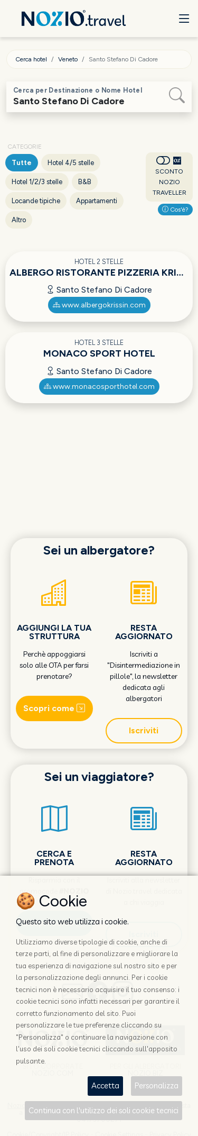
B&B (84, 182)
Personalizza (156, 1085)
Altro (19, 220)
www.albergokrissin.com (99, 305)
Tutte (22, 163)
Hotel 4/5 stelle (71, 163)
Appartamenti (96, 201)
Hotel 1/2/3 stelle (37, 182)
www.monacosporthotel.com (99, 386)
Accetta (105, 1085)
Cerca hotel (31, 59)
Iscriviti (143, 730)
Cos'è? (175, 209)
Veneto (68, 59)
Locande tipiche (36, 201)
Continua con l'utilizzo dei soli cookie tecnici (103, 1110)
